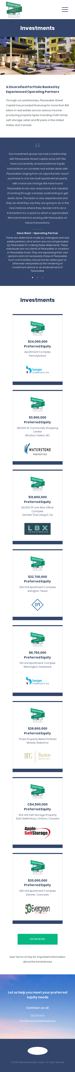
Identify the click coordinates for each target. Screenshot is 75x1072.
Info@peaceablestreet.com (37, 1020)
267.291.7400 (37, 1015)
